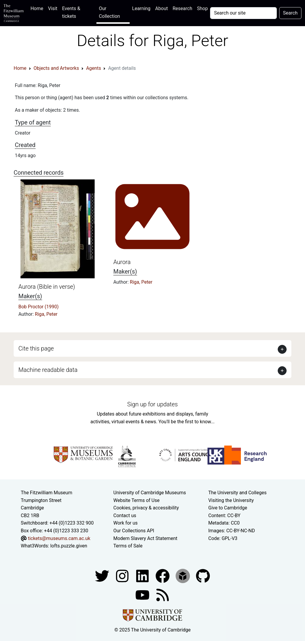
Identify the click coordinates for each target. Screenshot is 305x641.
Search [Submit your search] (290, 13)
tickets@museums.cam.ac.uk (59, 538)
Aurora (122, 262)
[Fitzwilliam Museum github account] (202, 575)
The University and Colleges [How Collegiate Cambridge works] (237, 492)
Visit (52, 8)
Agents (93, 68)
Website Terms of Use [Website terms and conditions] (136, 500)
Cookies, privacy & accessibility (146, 508)
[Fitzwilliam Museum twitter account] (103, 575)
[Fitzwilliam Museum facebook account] (143, 575)
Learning (141, 8)
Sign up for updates (152, 404)
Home (38, 7)
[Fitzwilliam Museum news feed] (162, 594)
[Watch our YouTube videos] (143, 594)
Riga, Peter (46, 314)
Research (182, 8)
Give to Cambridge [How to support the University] (227, 508)
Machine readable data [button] (47, 369)
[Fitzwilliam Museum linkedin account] (163, 575)
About (161, 8)
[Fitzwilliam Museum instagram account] (123, 575)
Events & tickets (71, 12)
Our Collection (109, 12)
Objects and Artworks (56, 68)
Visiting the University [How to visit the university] (231, 500)
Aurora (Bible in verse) (46, 286)
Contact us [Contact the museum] (124, 515)
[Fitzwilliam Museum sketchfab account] (183, 575)
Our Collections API (133, 530)
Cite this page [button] (36, 348)
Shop (202, 8)
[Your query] (243, 13)
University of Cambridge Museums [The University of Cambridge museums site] (149, 492)
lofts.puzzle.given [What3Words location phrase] (68, 546)
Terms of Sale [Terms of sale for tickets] (127, 546)
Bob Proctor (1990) (38, 307)
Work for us (125, 523)
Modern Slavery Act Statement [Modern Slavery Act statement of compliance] (145, 538)
